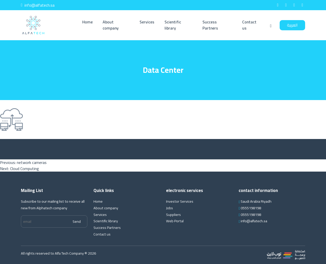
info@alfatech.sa (38, 5)
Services (147, 22)
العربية (292, 25)
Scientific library (173, 25)
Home (87, 22)
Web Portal (175, 220)
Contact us (249, 25)
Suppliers (173, 214)
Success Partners (210, 25)
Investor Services (179, 201)
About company (111, 25)
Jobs (169, 207)
